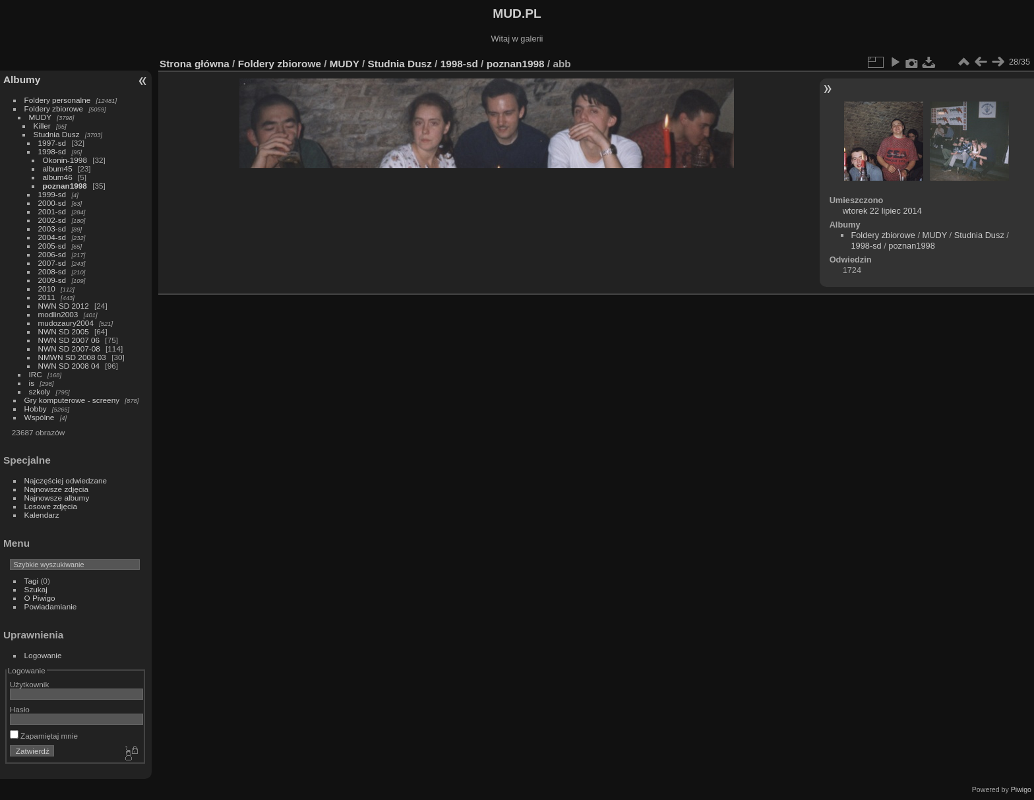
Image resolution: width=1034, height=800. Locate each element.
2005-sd (52, 245)
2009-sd (52, 280)
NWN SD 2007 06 (69, 340)
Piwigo (1021, 789)
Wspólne (39, 417)
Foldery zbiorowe (54, 108)
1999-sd (52, 194)
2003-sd (52, 228)
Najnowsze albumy (57, 497)
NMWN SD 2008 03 (72, 357)
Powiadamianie (50, 606)
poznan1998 (65, 185)
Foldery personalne (57, 100)
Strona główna (194, 63)
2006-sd (52, 254)
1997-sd (52, 142)
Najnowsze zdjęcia (56, 489)
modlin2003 (58, 314)
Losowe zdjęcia (50, 506)
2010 (46, 288)
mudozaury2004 (66, 323)
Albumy (21, 79)
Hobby (35, 408)
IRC (35, 374)
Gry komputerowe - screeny (72, 400)
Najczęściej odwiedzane (65, 480)
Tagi (31, 580)
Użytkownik (29, 684)
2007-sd (52, 263)
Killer (42, 125)
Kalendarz (41, 514)
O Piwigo (39, 598)
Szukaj (35, 589)
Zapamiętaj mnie (44, 735)
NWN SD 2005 (63, 331)
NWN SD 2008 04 (69, 365)
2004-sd (52, 237)
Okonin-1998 (65, 160)
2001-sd (52, 211)
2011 (46, 297)
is (32, 383)
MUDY (40, 117)
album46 (58, 177)
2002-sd (52, 220)
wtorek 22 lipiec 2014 (882, 211)
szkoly (40, 391)
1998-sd (52, 151)
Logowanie (43, 655)
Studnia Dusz (57, 134)
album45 (58, 168)
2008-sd (52, 271)
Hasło (20, 709)
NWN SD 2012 (63, 305)
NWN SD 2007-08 (69, 348)
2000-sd (52, 203)
